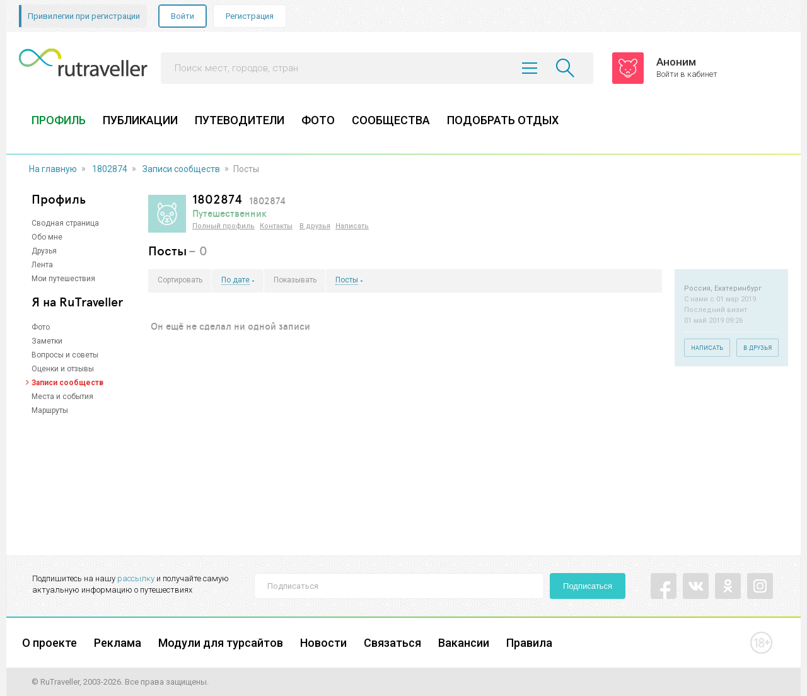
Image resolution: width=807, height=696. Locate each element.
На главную (53, 169)
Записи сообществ (181, 169)
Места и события (62, 396)
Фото (41, 327)
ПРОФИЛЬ (59, 120)
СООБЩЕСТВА (391, 120)
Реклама (117, 642)
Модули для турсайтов (220, 642)
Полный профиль (223, 226)
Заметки (47, 341)
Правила (529, 642)
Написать (352, 226)
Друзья (44, 250)
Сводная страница (65, 223)
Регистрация (250, 16)
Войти (182, 16)
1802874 (109, 169)
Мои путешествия (63, 278)
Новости (323, 642)
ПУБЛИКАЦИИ (140, 120)
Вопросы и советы (65, 355)
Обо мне (47, 237)
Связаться (392, 642)
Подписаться (587, 586)
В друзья (314, 226)
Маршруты (50, 410)
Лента (42, 264)
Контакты (276, 226)
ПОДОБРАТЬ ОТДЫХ (503, 120)
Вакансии (463, 642)
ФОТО (318, 120)
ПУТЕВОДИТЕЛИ (239, 120)
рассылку (135, 578)
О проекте (49, 642)
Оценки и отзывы (63, 368)
